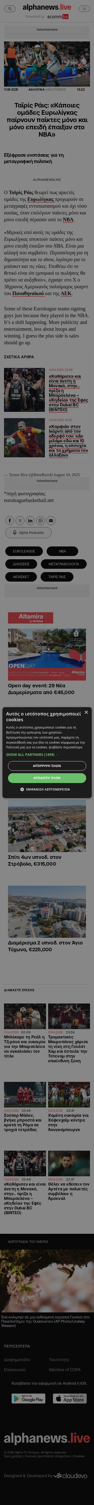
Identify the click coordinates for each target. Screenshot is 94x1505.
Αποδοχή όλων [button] (47, 778)
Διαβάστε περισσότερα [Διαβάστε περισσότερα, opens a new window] (65, 747)
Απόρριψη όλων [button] (47, 766)
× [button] (86, 712)
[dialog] (47, 752)
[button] (47, 754)
